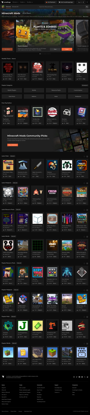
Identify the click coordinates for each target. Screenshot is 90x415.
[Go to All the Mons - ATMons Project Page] (81, 302)
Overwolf (74, 387)
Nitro (73, 394)
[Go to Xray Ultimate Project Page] (67, 275)
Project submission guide (24, 390)
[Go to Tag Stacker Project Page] (8, 115)
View (55, 49)
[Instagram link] (74, 377)
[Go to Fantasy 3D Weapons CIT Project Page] (67, 222)
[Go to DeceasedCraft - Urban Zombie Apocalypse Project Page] (37, 302)
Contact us (57, 392)
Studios (30, 2)
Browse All (15, 6)
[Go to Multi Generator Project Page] (81, 168)
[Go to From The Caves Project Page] (22, 71)
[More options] (87, 2)
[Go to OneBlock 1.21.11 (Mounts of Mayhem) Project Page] (52, 356)
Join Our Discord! (41, 387)
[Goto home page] (6, 2)
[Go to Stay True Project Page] (37, 275)
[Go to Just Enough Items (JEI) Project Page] (22, 329)
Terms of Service (5, 411)
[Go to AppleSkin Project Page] (81, 329)
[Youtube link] (79, 377)
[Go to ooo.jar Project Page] (81, 71)
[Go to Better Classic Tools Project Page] (81, 222)
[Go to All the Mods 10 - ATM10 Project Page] (8, 302)
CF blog (38, 392)
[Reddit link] (87, 377)
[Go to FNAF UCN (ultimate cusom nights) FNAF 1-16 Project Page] (8, 249)
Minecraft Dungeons (6, 401)
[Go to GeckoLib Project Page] (8, 329)
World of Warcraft (6, 392)
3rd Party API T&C (23, 397)
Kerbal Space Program (6, 399)
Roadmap (39, 397)
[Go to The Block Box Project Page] (37, 115)
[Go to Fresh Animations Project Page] (8, 275)
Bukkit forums (40, 399)
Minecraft (4, 390)
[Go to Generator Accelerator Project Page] (22, 168)
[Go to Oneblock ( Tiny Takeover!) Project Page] (8, 356)
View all (12, 156)
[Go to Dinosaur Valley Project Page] (67, 249)
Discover (8, 6)
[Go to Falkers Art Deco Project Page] (52, 222)
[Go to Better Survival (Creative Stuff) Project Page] (37, 168)
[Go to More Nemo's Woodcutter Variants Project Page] (8, 168)
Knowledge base (58, 387)
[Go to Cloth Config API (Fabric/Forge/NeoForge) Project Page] (37, 329)
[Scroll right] (87, 156)
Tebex (73, 392)
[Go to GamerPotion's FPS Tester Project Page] (81, 356)
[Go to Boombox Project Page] (67, 115)
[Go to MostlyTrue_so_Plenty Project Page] (8, 222)
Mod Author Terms (28, 411)
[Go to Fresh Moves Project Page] (22, 275)
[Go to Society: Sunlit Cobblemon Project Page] (52, 115)
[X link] (85, 377)
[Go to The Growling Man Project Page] (52, 71)
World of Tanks (5, 404)
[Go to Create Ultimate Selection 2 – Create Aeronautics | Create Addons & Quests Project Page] (81, 195)
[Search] (87, 6)
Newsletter (39, 394)
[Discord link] (82, 377)
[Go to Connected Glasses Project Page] (37, 222)
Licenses (20, 411)
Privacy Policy (13, 411)
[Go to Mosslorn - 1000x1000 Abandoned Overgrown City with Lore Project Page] (67, 356)
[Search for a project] (61, 7)
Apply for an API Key (23, 394)
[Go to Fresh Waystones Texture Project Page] (81, 275)
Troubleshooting (58, 390)
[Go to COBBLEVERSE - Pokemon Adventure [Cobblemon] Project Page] (22, 302)
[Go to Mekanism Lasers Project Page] (67, 168)
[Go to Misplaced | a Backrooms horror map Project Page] (52, 249)
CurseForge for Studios (77, 390)
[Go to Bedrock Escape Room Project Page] (81, 249)
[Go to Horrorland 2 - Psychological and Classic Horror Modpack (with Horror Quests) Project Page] (37, 71)
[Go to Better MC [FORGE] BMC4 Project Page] (52, 302)
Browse (16, 2)
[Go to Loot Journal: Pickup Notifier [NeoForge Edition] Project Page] (81, 115)
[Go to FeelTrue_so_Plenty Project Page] (22, 222)
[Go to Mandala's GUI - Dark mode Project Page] (52, 275)
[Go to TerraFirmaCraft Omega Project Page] (67, 195)
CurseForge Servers (41, 401)
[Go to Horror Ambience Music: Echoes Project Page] (67, 71)
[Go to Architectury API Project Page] (52, 329)
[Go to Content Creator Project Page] (37, 249)
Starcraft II (4, 397)
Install (66, 49)
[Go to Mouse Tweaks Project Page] (67, 329)
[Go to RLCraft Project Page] (67, 302)
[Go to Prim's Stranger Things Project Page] (8, 71)
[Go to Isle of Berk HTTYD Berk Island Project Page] (37, 356)
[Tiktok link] (77, 377)
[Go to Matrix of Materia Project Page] (8, 195)
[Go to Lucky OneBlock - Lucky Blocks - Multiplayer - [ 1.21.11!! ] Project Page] (22, 356)
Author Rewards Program (24, 392)
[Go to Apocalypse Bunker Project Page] (22, 249)
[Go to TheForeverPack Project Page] (37, 195)
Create (22, 2)
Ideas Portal (39, 390)
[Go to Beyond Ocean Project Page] (22, 115)
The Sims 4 (4, 394)
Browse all (84, 85)
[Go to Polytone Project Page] (52, 168)
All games (4, 387)
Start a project (22, 387)
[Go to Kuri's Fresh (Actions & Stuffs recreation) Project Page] (52, 195)
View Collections (12, 145)
